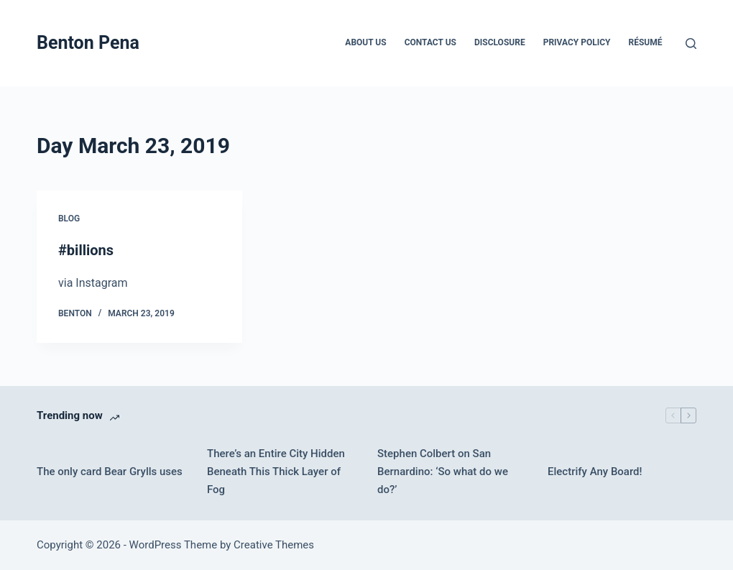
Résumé (646, 42)
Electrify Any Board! (595, 471)
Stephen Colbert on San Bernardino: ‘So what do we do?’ (442, 471)
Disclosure (499, 42)
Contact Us (430, 42)
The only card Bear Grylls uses (110, 471)
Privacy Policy (577, 42)
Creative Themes (274, 544)
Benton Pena (88, 42)
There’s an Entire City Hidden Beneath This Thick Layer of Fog (276, 471)
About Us (365, 42)
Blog (69, 218)
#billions (86, 250)
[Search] (691, 43)
